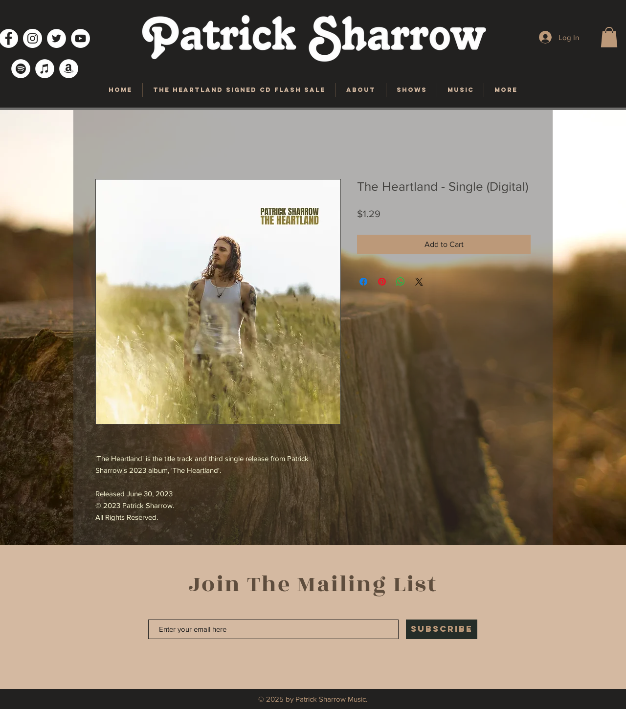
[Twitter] (56, 38)
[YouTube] (80, 38)
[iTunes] (44, 68)
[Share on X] (419, 282)
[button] (609, 37)
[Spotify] (20, 68)
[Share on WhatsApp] (400, 282)
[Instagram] (32, 38)
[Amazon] (68, 68)
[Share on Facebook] (363, 282)
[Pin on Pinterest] (382, 282)
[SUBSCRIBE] (441, 629)
